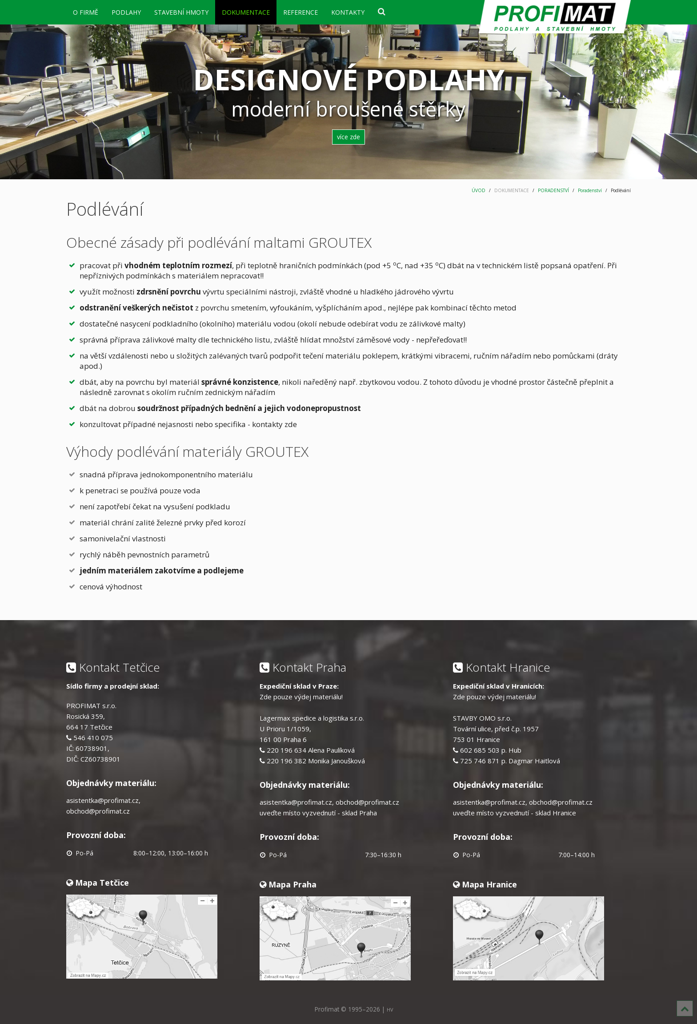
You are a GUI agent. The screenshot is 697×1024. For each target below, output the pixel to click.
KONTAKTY (348, 12)
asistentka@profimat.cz (102, 800)
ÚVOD (478, 190)
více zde (348, 137)
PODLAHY (126, 12)
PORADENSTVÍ (553, 190)
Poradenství (590, 190)
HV (390, 1009)
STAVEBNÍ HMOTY (181, 12)
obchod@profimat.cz (98, 810)
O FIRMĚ (85, 12)
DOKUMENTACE (246, 12)
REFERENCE (300, 12)
